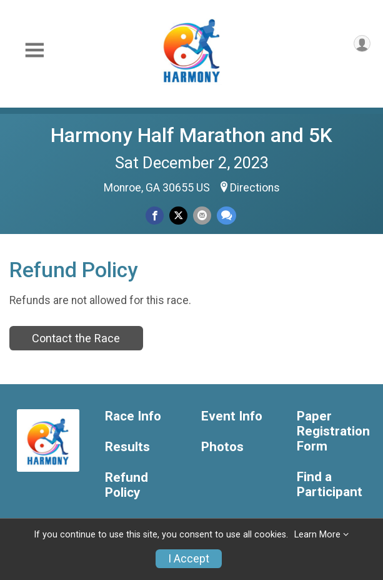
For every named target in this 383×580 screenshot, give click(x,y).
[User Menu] (362, 43)
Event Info (231, 416)
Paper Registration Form (333, 431)
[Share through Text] (226, 215)
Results (127, 447)
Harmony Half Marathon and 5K (191, 135)
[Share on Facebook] (155, 215)
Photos (222, 447)
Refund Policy (126, 485)
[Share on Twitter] (178, 215)
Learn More (317, 534)
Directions (255, 187)
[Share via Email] (202, 215)
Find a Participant (329, 484)
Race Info (133, 416)
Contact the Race (76, 338)
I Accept (188, 558)
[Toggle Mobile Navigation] (34, 50)
